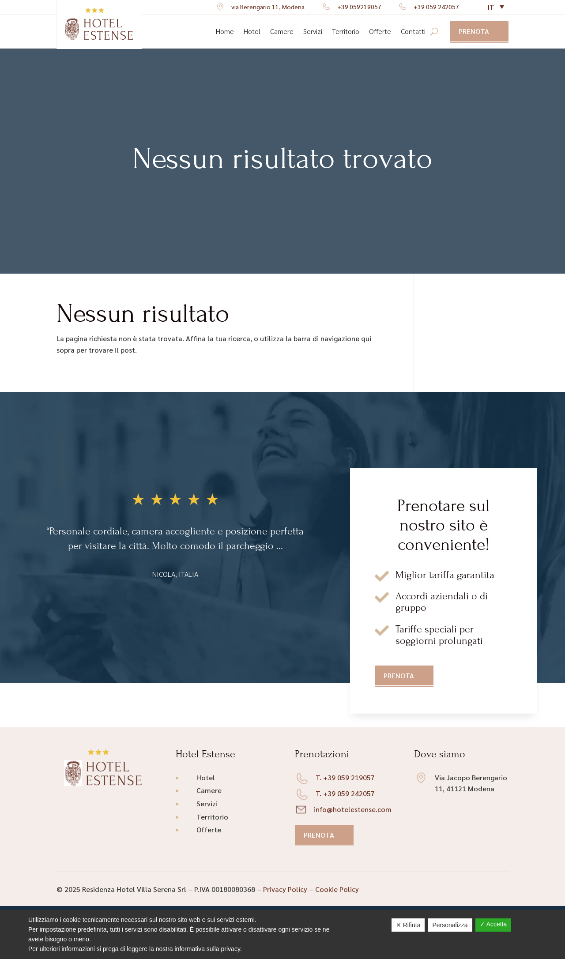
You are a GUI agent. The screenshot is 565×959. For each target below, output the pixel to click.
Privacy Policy (285, 889)
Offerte (380, 31)
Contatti (413, 31)
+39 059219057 (359, 7)
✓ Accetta (493, 924)
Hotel (252, 31)
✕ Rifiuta (408, 925)
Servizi (312, 31)
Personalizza (449, 925)
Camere (282, 31)
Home (225, 31)
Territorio (345, 31)
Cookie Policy (337, 889)
